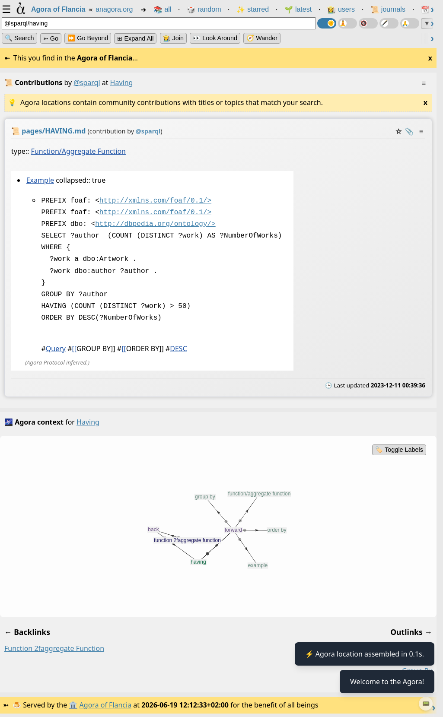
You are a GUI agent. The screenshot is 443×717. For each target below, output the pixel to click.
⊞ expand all (135, 38)
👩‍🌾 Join (173, 38)
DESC (178, 347)
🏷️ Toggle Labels (399, 448)
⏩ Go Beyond (87, 38)
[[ (74, 347)
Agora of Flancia (106, 704)
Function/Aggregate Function (78, 151)
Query (56, 347)
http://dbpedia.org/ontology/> (155, 223)
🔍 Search (19, 38)
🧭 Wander (261, 38)
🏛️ (73, 704)
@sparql (86, 82)
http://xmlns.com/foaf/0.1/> (155, 200)
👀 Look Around (215, 38)
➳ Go (50, 38)
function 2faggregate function (54, 647)
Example (40, 180)
